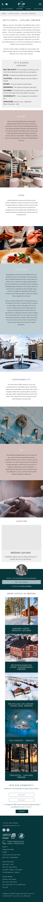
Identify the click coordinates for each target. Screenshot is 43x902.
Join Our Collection (11, 855)
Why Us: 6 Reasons (10, 857)
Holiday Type (8, 864)
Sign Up (22, 811)
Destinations (8, 862)
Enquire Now (8, 849)
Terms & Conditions (11, 893)
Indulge (26, 896)
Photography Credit (11, 872)
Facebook (4, 830)
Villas (5, 887)
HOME (4, 13)
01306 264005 (25, 586)
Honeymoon (8, 876)
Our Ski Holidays (10, 867)
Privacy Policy (25, 807)
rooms (20, 9)
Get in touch (21, 582)
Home (5, 852)
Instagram (8, 830)
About (5, 847)
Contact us (6, 4)
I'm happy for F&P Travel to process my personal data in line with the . (21, 805)
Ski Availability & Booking (14, 884)
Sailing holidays (10, 882)
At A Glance (7, 9)
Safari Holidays (9, 879)
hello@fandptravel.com (11, 825)
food (28, 9)
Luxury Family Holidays (13, 870)
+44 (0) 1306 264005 (3, 4)
